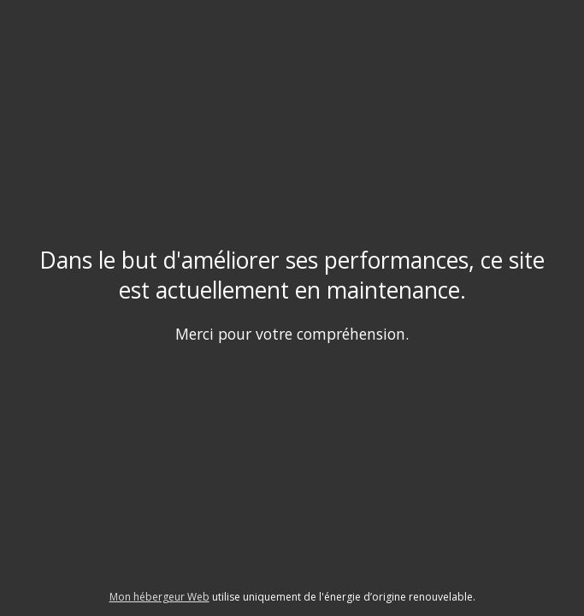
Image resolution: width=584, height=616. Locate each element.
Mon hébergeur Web (159, 596)
